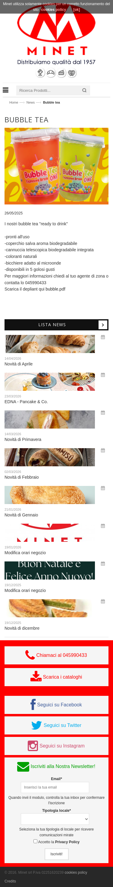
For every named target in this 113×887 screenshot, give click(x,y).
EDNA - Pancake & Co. (26, 401)
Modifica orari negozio (25, 552)
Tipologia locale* (56, 810)
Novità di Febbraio (22, 477)
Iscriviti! (57, 854)
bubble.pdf (55, 289)
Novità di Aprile (19, 364)
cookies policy (75, 872)
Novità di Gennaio (21, 515)
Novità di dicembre (22, 628)
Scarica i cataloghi (62, 677)
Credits (10, 881)
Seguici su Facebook (59, 704)
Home (13, 102)
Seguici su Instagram (61, 745)
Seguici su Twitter (62, 725)
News (31, 102)
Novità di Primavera (23, 439)
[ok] (76, 10)
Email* (56, 779)
